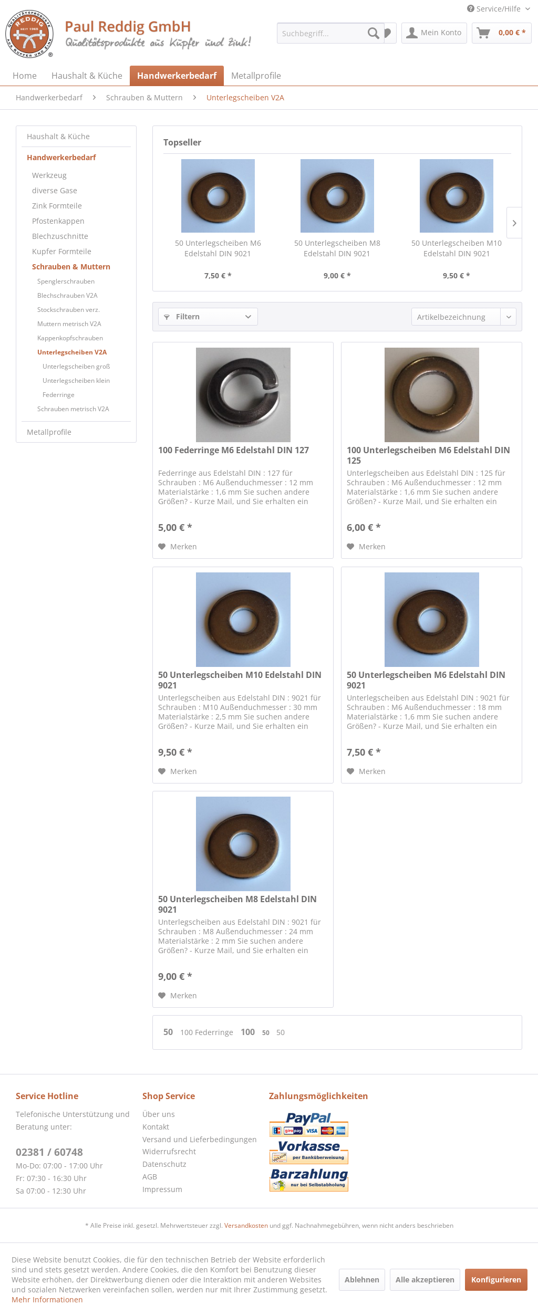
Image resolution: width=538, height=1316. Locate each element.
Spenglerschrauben (66, 281)
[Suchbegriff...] (331, 33)
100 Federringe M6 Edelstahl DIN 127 (233, 450)
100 (249, 1032)
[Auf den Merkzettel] (177, 546)
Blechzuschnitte (60, 236)
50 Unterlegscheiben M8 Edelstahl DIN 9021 (337, 248)
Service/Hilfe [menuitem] (495, 9)
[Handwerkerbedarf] (177, 76)
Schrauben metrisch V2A (73, 408)
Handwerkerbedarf (61, 157)
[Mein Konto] (434, 33)
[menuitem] (331, 33)
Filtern (182, 316)
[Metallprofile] (256, 76)
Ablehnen (362, 1279)
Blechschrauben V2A (67, 295)
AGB (149, 1177)
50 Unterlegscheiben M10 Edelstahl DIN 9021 (456, 248)
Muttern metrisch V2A (69, 323)
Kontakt (155, 1127)
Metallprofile (49, 432)
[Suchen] (374, 33)
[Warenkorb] (502, 33)
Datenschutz (164, 1164)
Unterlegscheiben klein (76, 380)
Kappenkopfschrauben (70, 337)
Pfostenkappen (58, 221)
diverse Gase (54, 190)
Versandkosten (246, 1225)
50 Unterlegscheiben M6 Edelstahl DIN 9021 (218, 248)
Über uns (158, 1114)
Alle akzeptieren (425, 1279)
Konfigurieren (496, 1279)
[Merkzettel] (385, 33)
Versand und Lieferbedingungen (199, 1139)
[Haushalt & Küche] (87, 76)
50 (169, 1032)
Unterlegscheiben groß (76, 366)
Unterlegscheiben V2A (72, 352)
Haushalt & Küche (58, 136)
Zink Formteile (57, 206)
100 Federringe (207, 1032)
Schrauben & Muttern (71, 266)
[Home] (24, 76)
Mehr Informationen (47, 1299)
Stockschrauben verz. (68, 309)
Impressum (162, 1189)
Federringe (59, 394)
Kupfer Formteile (61, 251)
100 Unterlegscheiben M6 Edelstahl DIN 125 (428, 455)
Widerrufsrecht (169, 1151)
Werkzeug (49, 175)
